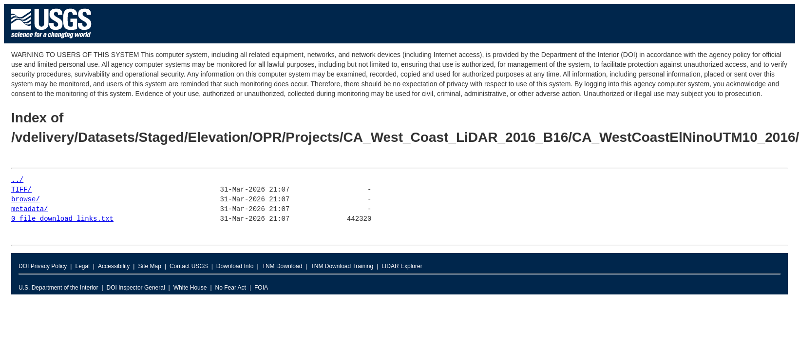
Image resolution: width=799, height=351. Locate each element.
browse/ (25, 199)
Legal (82, 266)
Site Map (149, 266)
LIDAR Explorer (401, 266)
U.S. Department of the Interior (58, 287)
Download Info (235, 266)
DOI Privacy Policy (43, 266)
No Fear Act (230, 287)
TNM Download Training (341, 266)
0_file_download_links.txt (62, 219)
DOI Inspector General (136, 287)
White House (190, 287)
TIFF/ (21, 190)
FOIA (261, 287)
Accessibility (114, 266)
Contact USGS (189, 266)
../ (17, 180)
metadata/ (29, 209)
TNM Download (282, 266)
